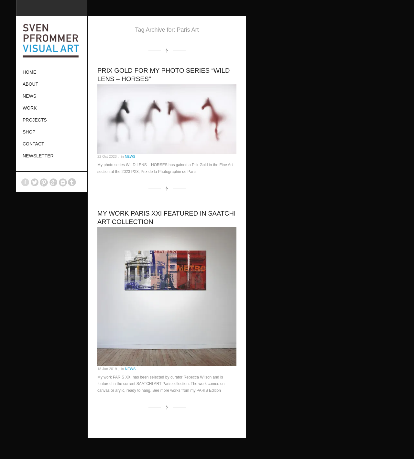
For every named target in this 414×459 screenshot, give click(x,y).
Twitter (34, 182)
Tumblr (72, 182)
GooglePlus (53, 182)
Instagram (63, 182)
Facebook (25, 182)
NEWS (130, 156)
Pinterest (44, 182)
